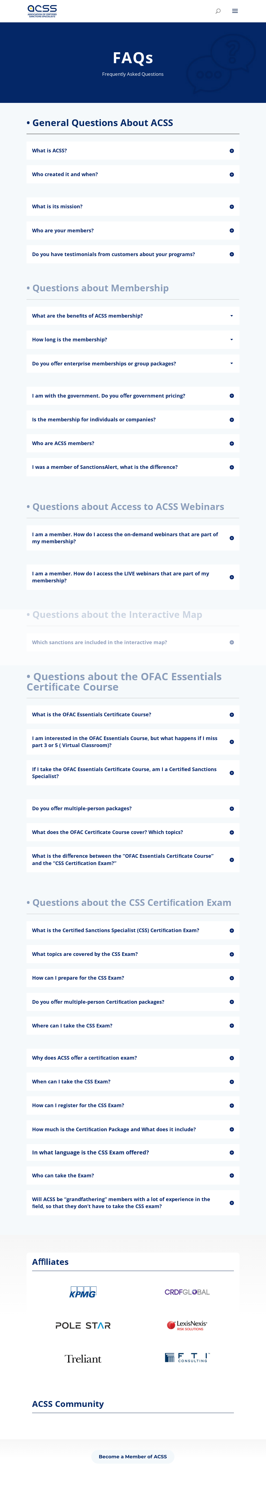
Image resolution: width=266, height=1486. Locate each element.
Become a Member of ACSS (133, 1456)
